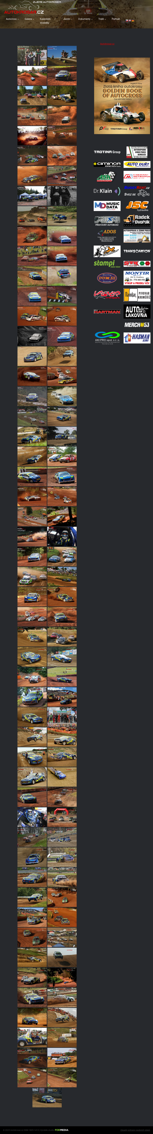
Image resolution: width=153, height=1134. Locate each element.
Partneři (116, 19)
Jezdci (66, 19)
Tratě (101, 19)
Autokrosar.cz (107, 43)
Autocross (11, 19)
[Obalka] (122, 139)
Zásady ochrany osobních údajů (135, 1130)
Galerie (28, 19)
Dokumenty (84, 19)
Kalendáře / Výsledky (48, 21)
